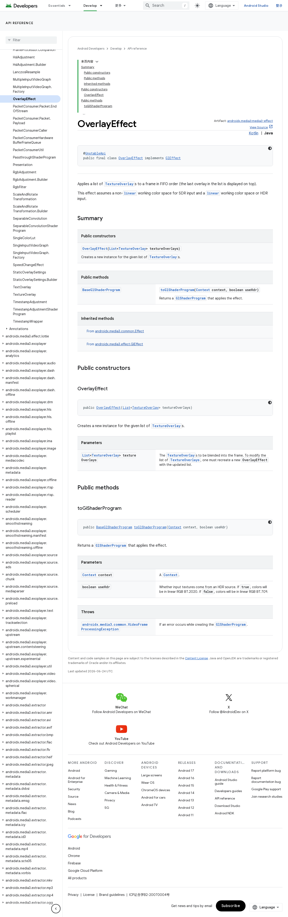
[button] (30, 329)
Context (203, 290)
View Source (259, 127)
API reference (20, 23)
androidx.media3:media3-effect (250, 121)
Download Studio (227, 806)
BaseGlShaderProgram (101, 290)
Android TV (149, 805)
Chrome (74, 856)
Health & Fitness (116, 785)
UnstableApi (95, 153)
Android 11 (186, 815)
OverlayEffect (130, 158)
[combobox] (166, 5)
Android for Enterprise (76, 780)
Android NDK (224, 813)
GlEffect (173, 158)
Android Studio (256, 5)
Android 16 (186, 778)
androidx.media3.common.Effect (119, 331)
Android (74, 770)
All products (77, 878)
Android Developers (90, 49)
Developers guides (228, 791)
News (72, 804)
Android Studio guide (226, 782)
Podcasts (74, 819)
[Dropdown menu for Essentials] (71, 5)
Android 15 (186, 785)
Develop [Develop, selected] (90, 5)
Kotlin (253, 133)
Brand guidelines (112, 895)
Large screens (151, 775)
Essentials (56, 5)
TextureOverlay (119, 184)
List (113, 248)
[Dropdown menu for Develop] (103, 5)
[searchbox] (31, 40)
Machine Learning (118, 778)
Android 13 (186, 800)
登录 (279, 5)
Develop (116, 49)
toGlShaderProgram (177, 290)
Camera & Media (117, 793)
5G (107, 808)
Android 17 (186, 770)
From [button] (115, 331)
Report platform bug (266, 770)
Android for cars (153, 797)
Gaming (111, 770)
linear (130, 193)
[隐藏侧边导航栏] (56, 908)
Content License (196, 658)
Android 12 (186, 808)
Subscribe (230, 906)
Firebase (74, 863)
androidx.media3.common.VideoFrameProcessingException (114, 626)
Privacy (110, 800)
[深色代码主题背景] (270, 148)
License (89, 895)
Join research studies (266, 796)
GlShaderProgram (190, 298)
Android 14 (186, 793)
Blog (71, 811)
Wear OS (147, 783)
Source (73, 796)
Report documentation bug (266, 780)
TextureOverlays (184, 460)
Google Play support (266, 789)
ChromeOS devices (155, 790)
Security (74, 789)
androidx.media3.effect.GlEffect (119, 344)
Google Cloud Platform (85, 871)
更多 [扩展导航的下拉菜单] (118, 5)
